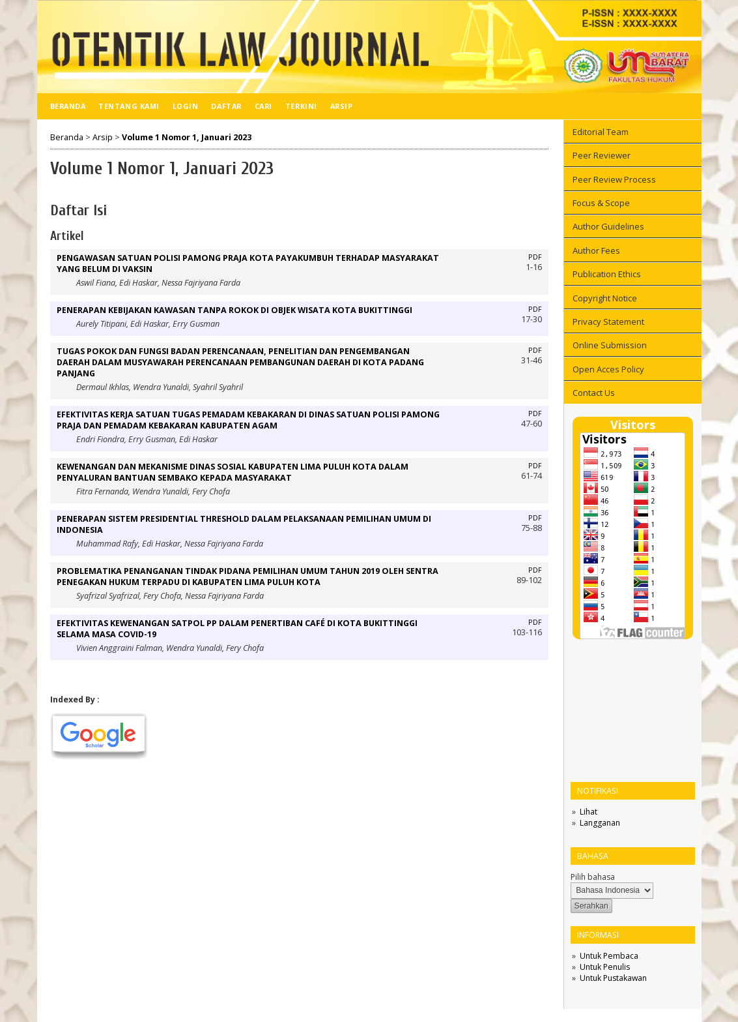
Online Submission (610, 345)
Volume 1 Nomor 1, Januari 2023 (186, 137)
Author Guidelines (608, 226)
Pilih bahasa (593, 876)
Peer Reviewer (602, 155)
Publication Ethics (607, 274)
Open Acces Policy (608, 369)
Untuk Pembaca (609, 955)
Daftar (226, 106)
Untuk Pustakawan (613, 978)
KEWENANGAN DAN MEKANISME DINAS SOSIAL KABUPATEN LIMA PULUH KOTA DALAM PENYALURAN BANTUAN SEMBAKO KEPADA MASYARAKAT (232, 472)
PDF (535, 257)
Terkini (301, 106)
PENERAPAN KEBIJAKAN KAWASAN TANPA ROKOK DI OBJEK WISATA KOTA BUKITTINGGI (234, 310)
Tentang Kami (128, 106)
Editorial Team (601, 132)
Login (186, 106)
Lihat (588, 811)
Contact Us (594, 392)
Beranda (68, 106)
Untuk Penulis (605, 966)
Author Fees (596, 250)
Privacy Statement (608, 321)
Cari (263, 106)
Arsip (341, 106)
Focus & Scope (601, 203)
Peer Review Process (614, 179)
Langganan (600, 822)
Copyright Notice (605, 298)
